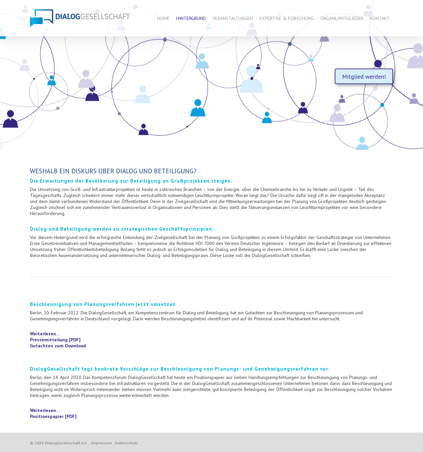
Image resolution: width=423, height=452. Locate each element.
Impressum (101, 442)
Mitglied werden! (364, 76)
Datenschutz (126, 442)
